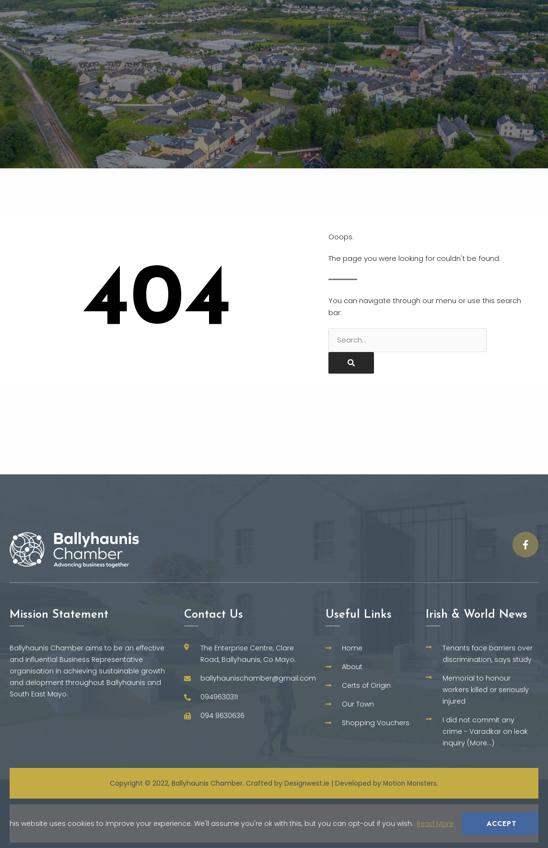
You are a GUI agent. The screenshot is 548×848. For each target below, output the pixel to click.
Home (214, 11)
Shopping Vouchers (439, 36)
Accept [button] (502, 823)
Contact (521, 36)
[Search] (351, 363)
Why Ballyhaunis (286, 12)
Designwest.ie (306, 783)
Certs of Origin (379, 11)
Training (520, 11)
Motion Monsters (410, 783)
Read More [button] (435, 823)
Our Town (457, 12)
